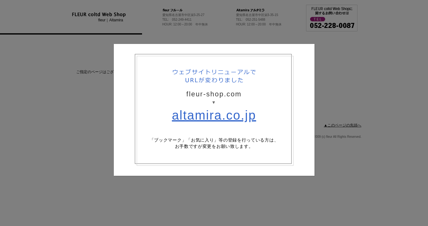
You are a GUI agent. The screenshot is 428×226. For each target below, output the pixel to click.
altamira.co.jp (214, 115)
